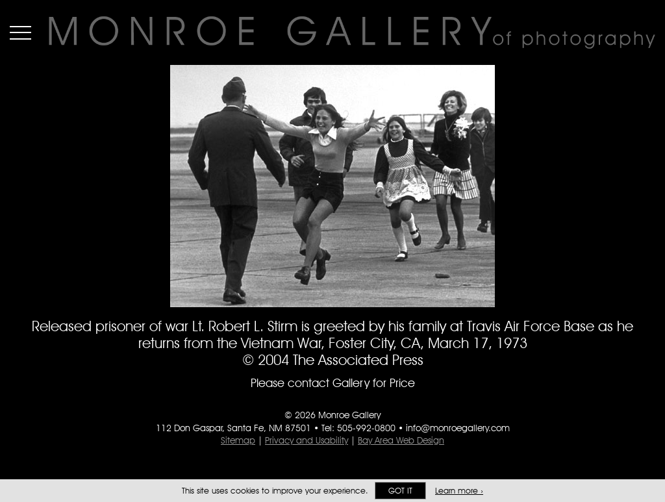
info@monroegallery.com (458, 428)
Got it (400, 491)
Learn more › (459, 491)
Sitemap (238, 440)
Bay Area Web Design (401, 440)
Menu (20, 32)
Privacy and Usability (306, 440)
